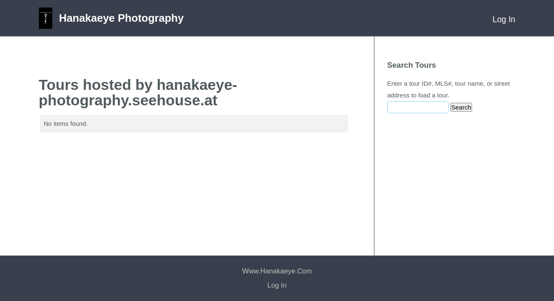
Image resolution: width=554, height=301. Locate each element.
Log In (504, 19)
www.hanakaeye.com (276, 271)
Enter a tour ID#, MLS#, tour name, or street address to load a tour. (448, 89)
